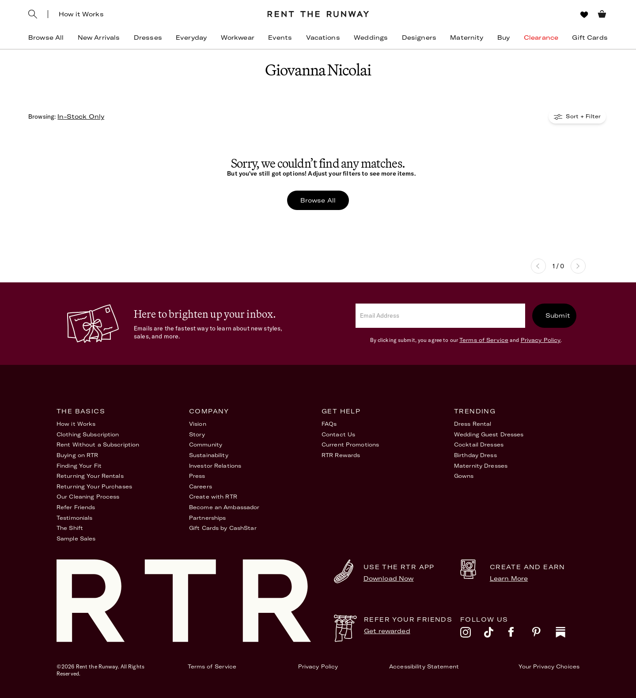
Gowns (464, 476)
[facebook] (520, 634)
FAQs (329, 423)
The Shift (70, 528)
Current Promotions (350, 444)
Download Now (388, 578)
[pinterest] (544, 634)
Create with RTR (213, 496)
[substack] (567, 634)
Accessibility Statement (424, 666)
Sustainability (208, 455)
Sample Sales (76, 538)
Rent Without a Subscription (98, 444)
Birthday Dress (475, 455)
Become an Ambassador (224, 507)
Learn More (509, 578)
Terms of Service (483, 340)
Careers (200, 486)
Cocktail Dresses (479, 444)
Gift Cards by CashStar (223, 528)
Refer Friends (76, 507)
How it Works (81, 14)
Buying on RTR (77, 455)
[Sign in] (568, 14)
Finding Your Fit (79, 465)
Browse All (318, 200)
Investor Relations (215, 465)
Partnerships (207, 517)
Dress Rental (472, 423)
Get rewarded (387, 631)
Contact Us (338, 434)
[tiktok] (496, 634)
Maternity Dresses (480, 465)
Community (205, 444)
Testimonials (74, 517)
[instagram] (472, 634)
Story (197, 434)
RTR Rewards (341, 455)
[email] (440, 316)
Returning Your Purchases (94, 486)
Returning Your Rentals (90, 476)
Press (197, 476)
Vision (197, 423)
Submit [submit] (557, 315)
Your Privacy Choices (549, 666)
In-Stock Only (80, 116)
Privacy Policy (541, 340)
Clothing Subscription (88, 434)
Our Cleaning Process (88, 496)
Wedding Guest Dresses (489, 434)
